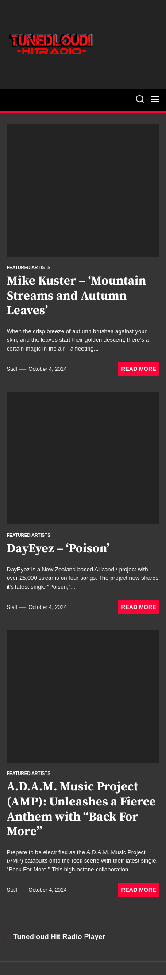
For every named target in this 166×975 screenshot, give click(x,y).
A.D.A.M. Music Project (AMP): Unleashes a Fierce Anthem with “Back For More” (81, 809)
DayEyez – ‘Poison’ (58, 548)
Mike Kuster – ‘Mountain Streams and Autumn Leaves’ (76, 295)
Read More (138, 369)
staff (12, 369)
